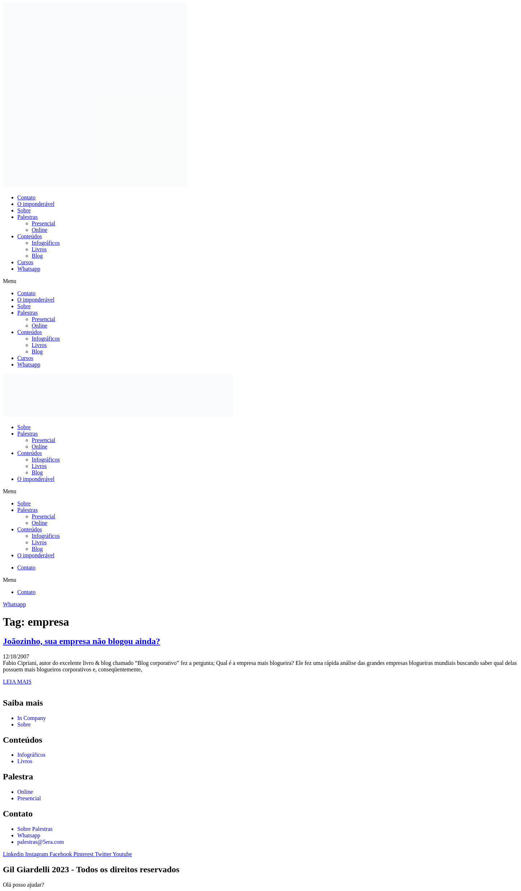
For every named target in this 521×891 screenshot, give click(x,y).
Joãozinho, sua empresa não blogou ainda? (81, 641)
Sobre (24, 210)
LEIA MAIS (17, 682)
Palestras (27, 217)
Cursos (25, 262)
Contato (26, 197)
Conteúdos (29, 236)
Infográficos (46, 243)
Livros (39, 249)
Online (39, 230)
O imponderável (36, 204)
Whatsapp (28, 269)
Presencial (43, 223)
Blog (37, 256)
